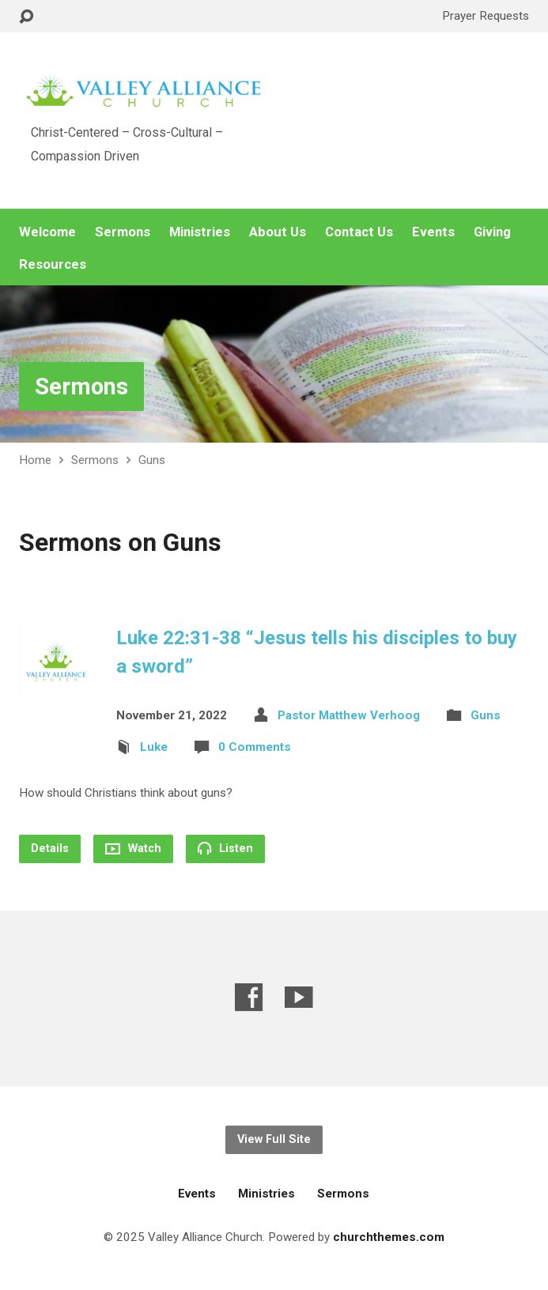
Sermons (122, 232)
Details (50, 848)
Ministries (199, 232)
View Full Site (274, 1139)
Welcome (47, 232)
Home (35, 460)
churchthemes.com (388, 1237)
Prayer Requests (485, 16)
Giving (492, 232)
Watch (133, 848)
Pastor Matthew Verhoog (349, 715)
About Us (277, 232)
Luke (154, 747)
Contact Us (359, 232)
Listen (225, 848)
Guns (151, 460)
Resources (52, 264)
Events (433, 232)
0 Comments (254, 747)
